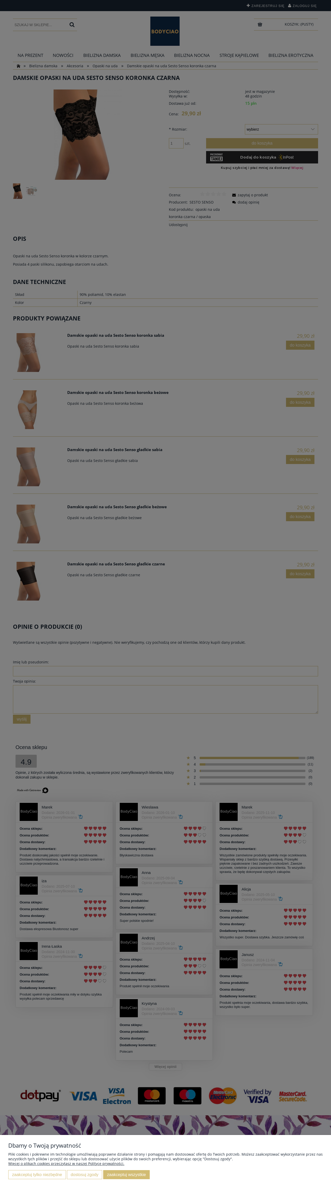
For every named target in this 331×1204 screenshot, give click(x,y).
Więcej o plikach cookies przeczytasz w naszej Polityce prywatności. (66, 1163)
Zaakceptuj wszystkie (126, 1174)
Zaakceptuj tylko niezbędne (37, 1174)
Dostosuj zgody (84, 1174)
